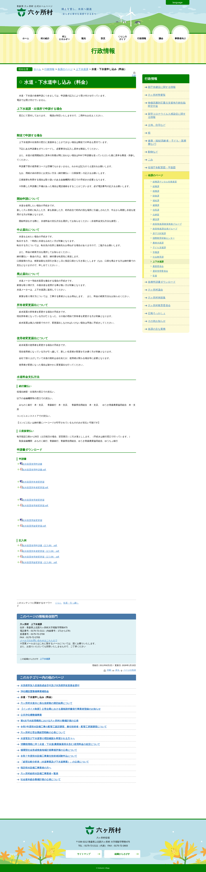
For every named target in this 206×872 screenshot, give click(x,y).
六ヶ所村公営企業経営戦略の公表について (43, 732)
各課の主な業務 (157, 329)
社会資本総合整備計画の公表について (41, 779)
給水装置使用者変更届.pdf (34, 505)
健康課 (156, 205)
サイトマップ (83, 854)
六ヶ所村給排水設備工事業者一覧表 (39, 773)
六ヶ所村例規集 (157, 297)
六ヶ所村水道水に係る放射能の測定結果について (46, 703)
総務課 (156, 186)
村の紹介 (45, 38)
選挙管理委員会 (160, 271)
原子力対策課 (159, 233)
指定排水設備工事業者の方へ (36, 767)
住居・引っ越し (71, 603)
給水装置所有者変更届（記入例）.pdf (40, 551)
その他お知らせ (157, 321)
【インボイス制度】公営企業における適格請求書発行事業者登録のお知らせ (61, 709)
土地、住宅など (157, 125)
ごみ (150, 159)
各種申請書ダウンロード (162, 282)
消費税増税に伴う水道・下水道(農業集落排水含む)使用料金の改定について (60, 744)
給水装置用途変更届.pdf (33, 526)
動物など (153, 151)
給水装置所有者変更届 (32, 482)
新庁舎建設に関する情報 (162, 87)
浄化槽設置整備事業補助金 (35, 691)
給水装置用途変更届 (31, 520)
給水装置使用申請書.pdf (33, 469)
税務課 (156, 191)
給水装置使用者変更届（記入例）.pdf (40, 557)
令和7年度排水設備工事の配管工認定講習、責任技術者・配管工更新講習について (64, 726)
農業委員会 (158, 266)
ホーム (25, 38)
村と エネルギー (64, 37)
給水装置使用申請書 (31, 464)
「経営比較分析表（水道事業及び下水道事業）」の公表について (55, 761)
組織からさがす (122, 854)
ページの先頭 (128, 670)
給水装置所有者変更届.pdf (34, 487)
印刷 (107, 670)
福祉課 (156, 200)
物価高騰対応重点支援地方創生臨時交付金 (167, 104)
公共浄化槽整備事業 (31, 715)
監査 (155, 275)
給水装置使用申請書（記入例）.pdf (38, 545)
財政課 (156, 196)
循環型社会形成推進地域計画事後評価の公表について (49, 750)
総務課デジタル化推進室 (165, 181)
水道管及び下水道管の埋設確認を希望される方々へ (48, 738)
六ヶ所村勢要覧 (157, 95)
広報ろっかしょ (157, 313)
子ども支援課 (159, 247)
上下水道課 (82, 69)
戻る (116, 670)
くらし (58, 603)
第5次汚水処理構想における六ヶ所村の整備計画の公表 (49, 720)
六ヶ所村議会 (155, 289)
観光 (83, 38)
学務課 (156, 252)
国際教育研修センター (164, 238)
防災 (103, 38)
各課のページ (65, 69)
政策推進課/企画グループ (165, 228)
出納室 (156, 214)
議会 (161, 38)
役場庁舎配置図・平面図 (162, 167)
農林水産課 (158, 243)
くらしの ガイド (122, 37)
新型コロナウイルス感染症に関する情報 (167, 116)
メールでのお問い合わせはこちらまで (38, 640)
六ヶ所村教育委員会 (159, 305)
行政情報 (141, 38)
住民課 (156, 210)
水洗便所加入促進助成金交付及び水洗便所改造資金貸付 (50, 685)
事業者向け (180, 38)
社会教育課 (158, 257)
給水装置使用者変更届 (32, 500)
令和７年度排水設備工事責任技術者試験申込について (49, 756)
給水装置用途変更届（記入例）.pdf (38, 562)
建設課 (156, 219)
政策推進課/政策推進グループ (167, 224)
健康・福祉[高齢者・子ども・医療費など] (167, 142)
